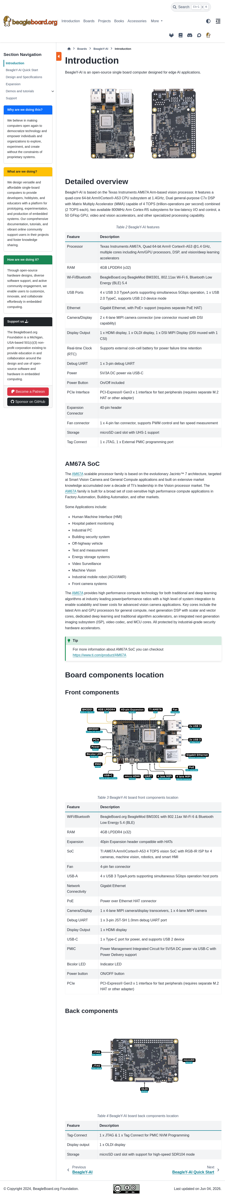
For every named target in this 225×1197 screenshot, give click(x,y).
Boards (89, 21)
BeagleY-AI (100, 48)
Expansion (13, 84)
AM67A (77, 474)
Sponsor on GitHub (28, 402)
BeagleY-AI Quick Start (22, 70)
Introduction (71, 21)
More (155, 21)
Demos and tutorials (20, 91)
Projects (104, 21)
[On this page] (217, 21)
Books (119, 21)
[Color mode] (208, 21)
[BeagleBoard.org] (208, 35)
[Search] (191, 7)
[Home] (69, 48)
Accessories (137, 21)
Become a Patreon (28, 391)
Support (11, 98)
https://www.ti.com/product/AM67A (99, 655)
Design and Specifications (24, 77)
